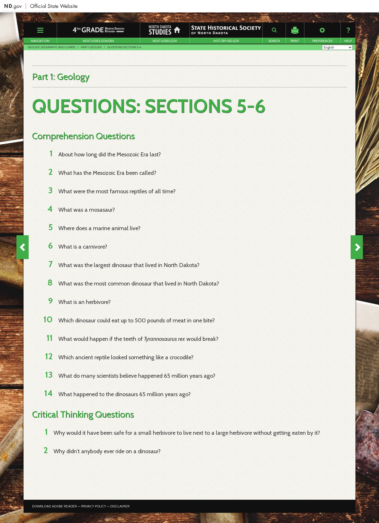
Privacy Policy (93, 506)
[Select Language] (337, 47)
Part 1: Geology (91, 47)
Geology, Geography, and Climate (51, 47)
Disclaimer (120, 506)
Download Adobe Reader (54, 506)
